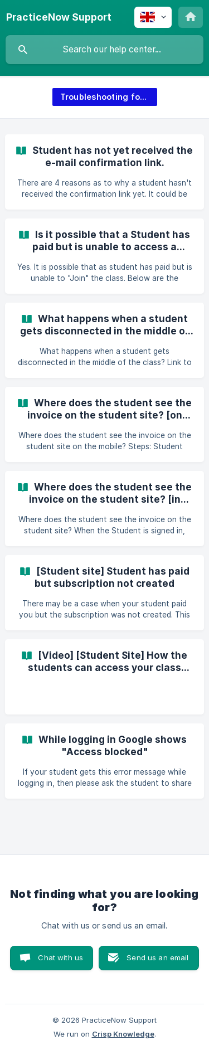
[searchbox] (104, 49)
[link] (104, 172)
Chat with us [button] (60, 957)
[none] (58, 17)
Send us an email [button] (157, 957)
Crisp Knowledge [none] (123, 1033)
